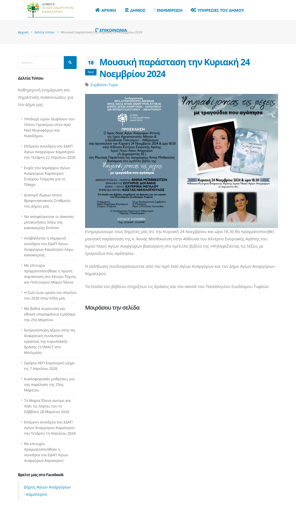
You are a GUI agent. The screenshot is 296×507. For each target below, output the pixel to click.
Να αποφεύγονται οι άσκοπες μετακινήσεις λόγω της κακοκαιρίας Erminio (49, 222)
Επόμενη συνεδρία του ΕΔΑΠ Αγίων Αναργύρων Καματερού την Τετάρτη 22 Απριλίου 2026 (50, 152)
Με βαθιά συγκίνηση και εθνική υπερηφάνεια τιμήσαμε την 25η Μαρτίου (50, 314)
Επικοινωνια (111, 30)
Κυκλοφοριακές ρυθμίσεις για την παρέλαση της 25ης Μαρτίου (49, 384)
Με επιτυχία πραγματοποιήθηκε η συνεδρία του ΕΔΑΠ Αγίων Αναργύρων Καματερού (46, 452)
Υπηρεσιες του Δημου (217, 10)
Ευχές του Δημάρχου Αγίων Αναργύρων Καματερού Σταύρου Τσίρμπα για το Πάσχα (47, 176)
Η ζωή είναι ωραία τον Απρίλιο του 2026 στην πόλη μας (50, 295)
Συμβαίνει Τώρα (104, 84)
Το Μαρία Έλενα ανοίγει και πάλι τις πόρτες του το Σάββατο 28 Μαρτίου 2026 (47, 406)
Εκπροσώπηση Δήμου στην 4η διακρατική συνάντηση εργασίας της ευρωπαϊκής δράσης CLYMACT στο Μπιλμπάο (49, 341)
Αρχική (23, 32)
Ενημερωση (168, 10)
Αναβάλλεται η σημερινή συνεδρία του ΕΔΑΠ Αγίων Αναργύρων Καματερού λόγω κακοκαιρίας (48, 246)
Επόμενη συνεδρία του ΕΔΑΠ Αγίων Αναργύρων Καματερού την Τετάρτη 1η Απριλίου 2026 (50, 428)
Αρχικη (105, 10)
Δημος (135, 10)
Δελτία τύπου (44, 32)
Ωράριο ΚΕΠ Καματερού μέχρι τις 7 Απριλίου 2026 (49, 365)
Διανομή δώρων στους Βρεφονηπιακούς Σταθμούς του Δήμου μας (47, 200)
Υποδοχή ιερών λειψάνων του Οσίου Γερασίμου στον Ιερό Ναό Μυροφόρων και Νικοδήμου (49, 127)
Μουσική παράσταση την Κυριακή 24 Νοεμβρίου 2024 (174, 68)
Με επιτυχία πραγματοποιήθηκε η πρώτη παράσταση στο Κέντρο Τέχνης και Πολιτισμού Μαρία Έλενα (50, 274)
